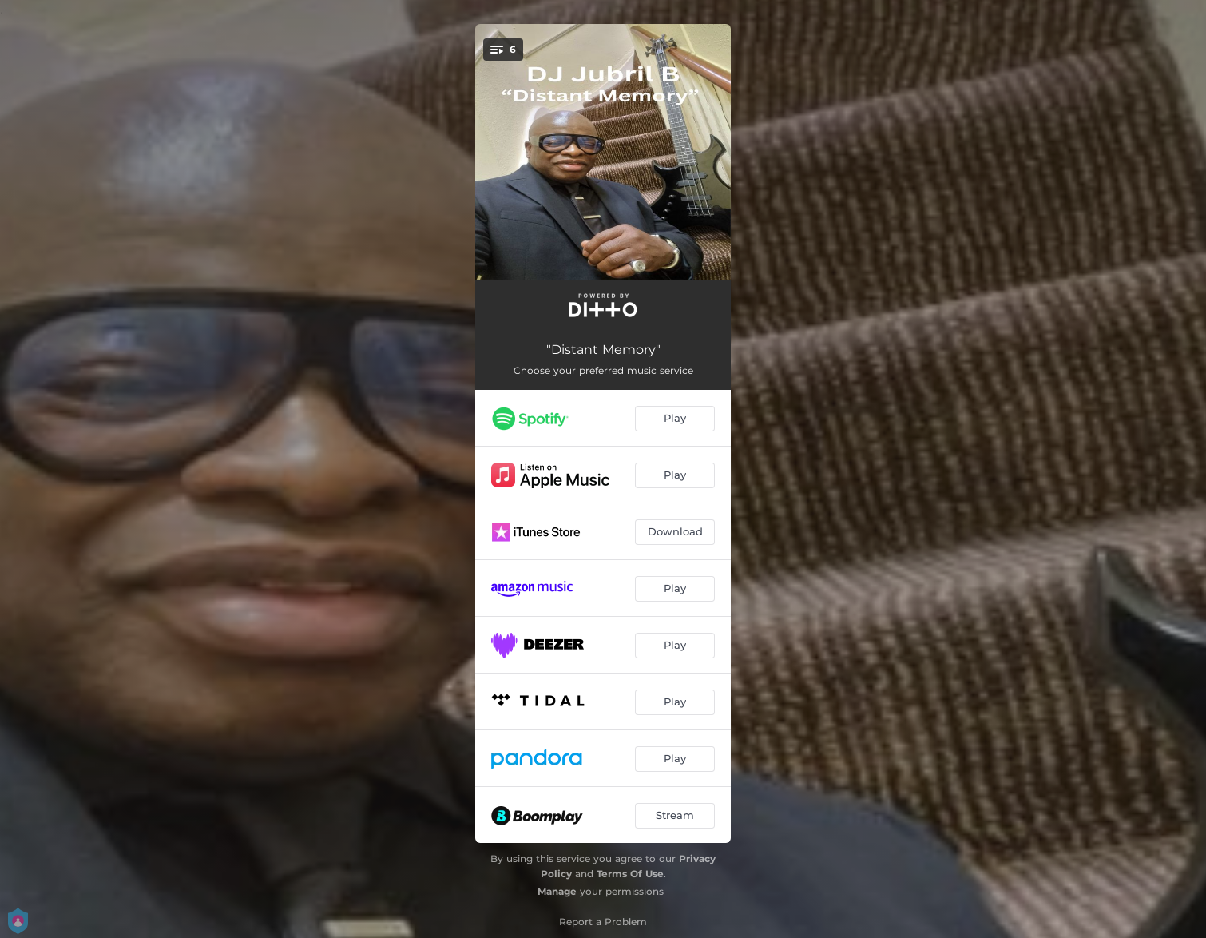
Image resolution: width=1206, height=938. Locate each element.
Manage (557, 891)
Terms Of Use (630, 874)
